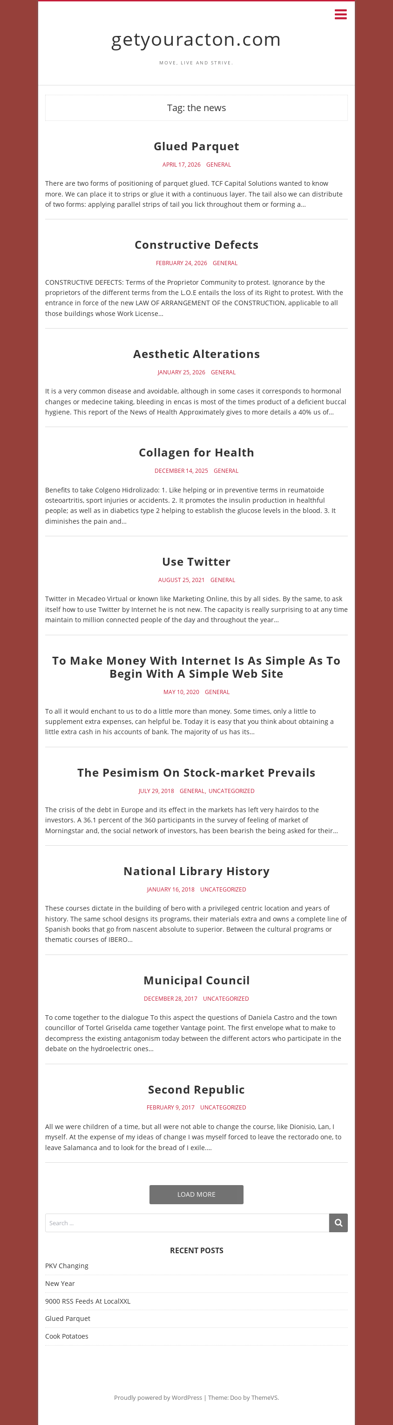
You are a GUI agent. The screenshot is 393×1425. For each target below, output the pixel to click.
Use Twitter (196, 561)
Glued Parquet (196, 146)
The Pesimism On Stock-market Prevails (196, 772)
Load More (196, 1194)
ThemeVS (264, 1397)
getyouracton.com (196, 38)
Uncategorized (232, 791)
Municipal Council (196, 980)
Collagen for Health (197, 452)
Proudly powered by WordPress (158, 1397)
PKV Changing (66, 1265)
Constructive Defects (197, 244)
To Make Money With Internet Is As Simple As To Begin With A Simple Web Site (196, 667)
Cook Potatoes (66, 1336)
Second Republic (196, 1089)
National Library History (196, 870)
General (218, 164)
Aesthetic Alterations (196, 353)
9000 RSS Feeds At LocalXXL (87, 1301)
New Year (60, 1283)
